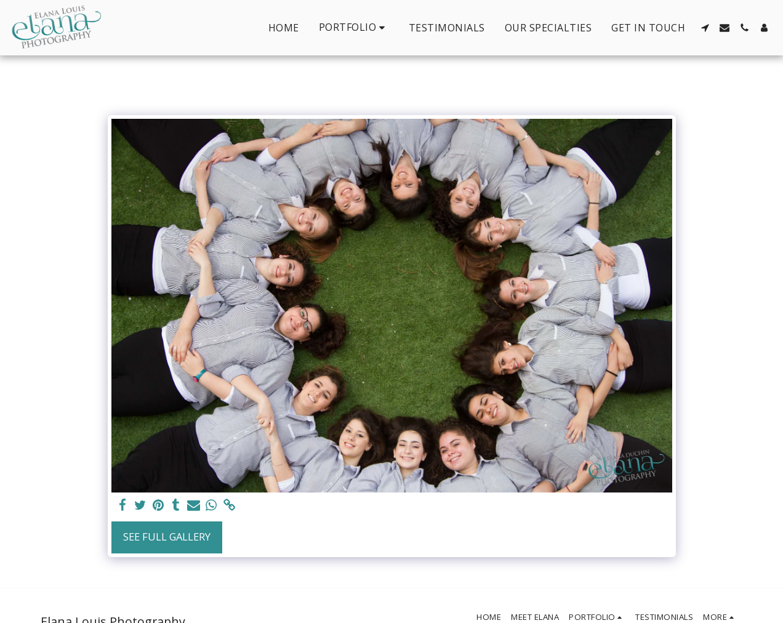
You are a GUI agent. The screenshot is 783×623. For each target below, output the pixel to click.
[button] (354, 27)
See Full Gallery (167, 536)
